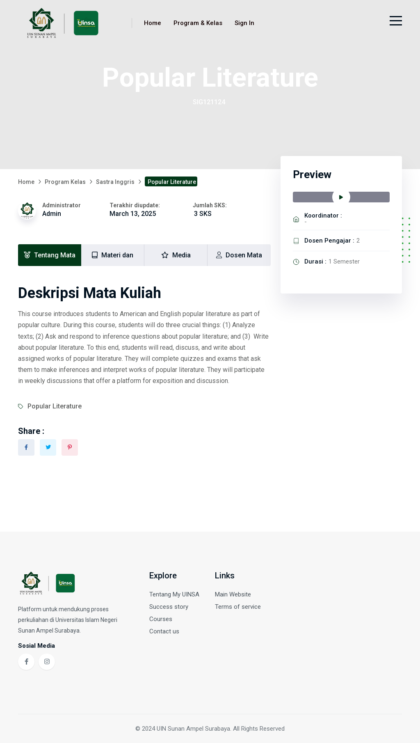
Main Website (233, 594)
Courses (160, 619)
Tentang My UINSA (174, 594)
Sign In (244, 23)
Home (152, 23)
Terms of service (238, 606)
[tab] (49, 255)
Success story (168, 606)
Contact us (164, 631)
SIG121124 (209, 102)
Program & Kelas (197, 23)
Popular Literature (54, 406)
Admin (51, 214)
